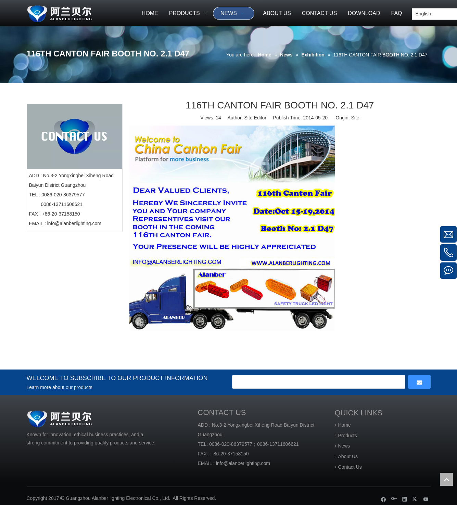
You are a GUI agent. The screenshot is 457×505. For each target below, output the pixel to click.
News (344, 446)
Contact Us (350, 467)
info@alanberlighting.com (74, 223)
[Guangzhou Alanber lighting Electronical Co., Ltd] (69, 13)
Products (347, 435)
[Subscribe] (419, 382)
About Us (348, 456)
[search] (318, 382)
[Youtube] (426, 499)
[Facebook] (383, 499)
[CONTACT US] (74, 136)
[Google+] (394, 499)
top (446, 479)
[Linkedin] (405, 499)
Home (344, 425)
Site (355, 117)
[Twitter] (415, 499)
